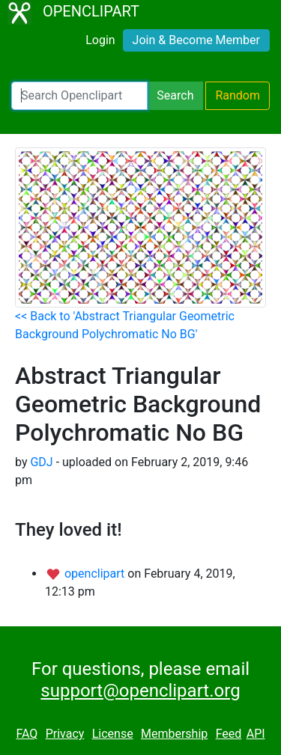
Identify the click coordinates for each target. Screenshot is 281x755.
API (256, 734)
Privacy (65, 734)
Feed (229, 734)
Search (175, 95)
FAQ (26, 734)
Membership (174, 734)
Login (100, 40)
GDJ (41, 462)
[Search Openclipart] (79, 96)
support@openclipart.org (140, 690)
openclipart (95, 573)
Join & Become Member (196, 40)
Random (237, 95)
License (112, 734)
